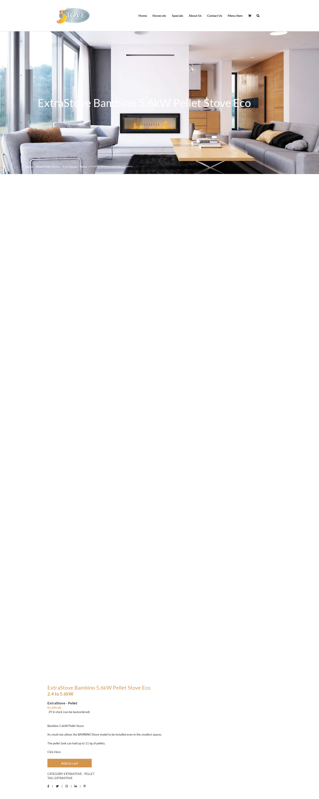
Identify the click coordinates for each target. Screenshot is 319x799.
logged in (142, 621)
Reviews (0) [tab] (84, 471)
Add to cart (69, 426)
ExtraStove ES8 (221, 734)
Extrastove (63, 441)
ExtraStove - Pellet (79, 436)
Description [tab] (52, 469)
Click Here (54, 415)
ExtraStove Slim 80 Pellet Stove (97, 734)
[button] (258, 15)
